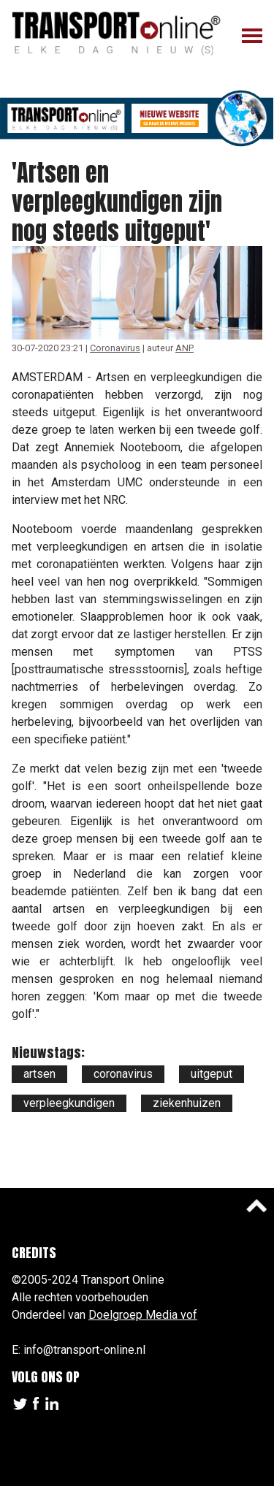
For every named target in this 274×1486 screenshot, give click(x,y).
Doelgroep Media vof (142, 1315)
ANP (184, 347)
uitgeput (211, 1074)
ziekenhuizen (187, 1103)
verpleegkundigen (69, 1103)
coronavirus (123, 1074)
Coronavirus (115, 347)
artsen (39, 1074)
